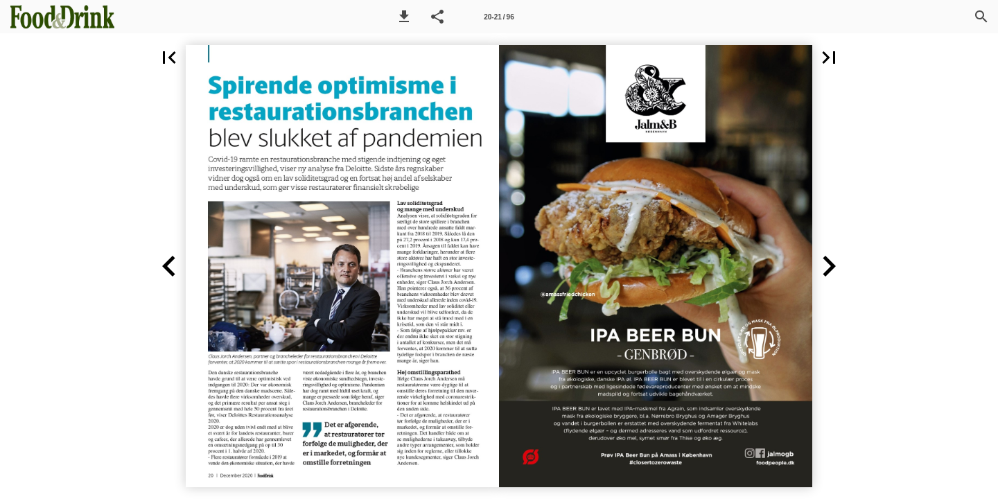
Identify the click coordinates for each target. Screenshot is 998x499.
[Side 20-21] (499, 16)
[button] (404, 16)
